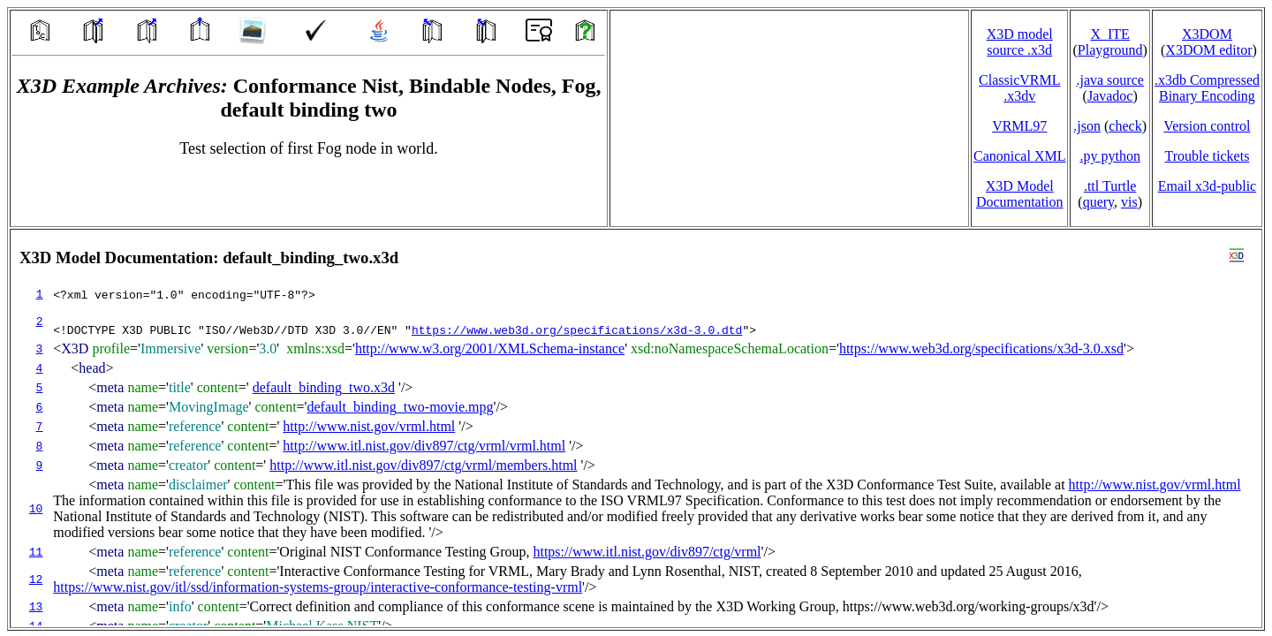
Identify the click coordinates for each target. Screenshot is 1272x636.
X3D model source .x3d (1020, 41)
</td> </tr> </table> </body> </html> (636, 428)
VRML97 (1019, 125)
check (1125, 125)
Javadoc (1110, 95)
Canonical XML (1019, 155)
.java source (1109, 79)
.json (1087, 125)
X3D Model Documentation (1020, 193)
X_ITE (1109, 34)
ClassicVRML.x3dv (1019, 87)
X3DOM (1207, 34)
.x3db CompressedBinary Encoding (1207, 87)
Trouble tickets (1207, 155)
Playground (1110, 49)
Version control (1206, 125)
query (1098, 201)
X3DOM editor (1208, 49)
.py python (1109, 155)
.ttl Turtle (1110, 185)
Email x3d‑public (1207, 185)
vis (1129, 201)
